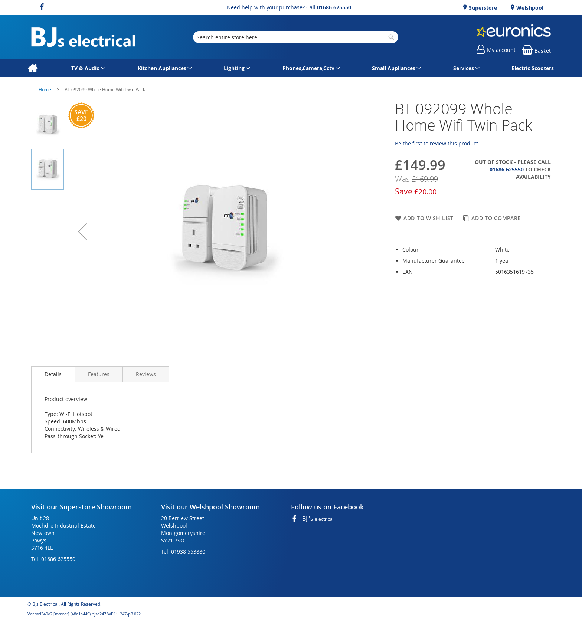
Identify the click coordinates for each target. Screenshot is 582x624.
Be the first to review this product (436, 143)
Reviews (146, 374)
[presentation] (53, 374)
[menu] (291, 68)
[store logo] (83, 37)
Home (45, 89)
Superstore (482, 7)
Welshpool (529, 7)
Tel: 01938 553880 (183, 551)
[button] (82, 231)
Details (53, 374)
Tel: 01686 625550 (53, 558)
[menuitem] (32, 68)
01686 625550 (334, 7)
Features (98, 374)
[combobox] (295, 37)
